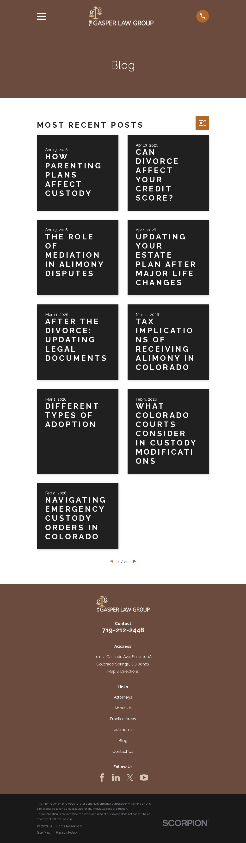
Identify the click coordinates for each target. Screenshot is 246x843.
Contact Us (122, 751)
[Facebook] (102, 777)
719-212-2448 (123, 630)
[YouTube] (144, 777)
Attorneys (123, 697)
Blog (122, 740)
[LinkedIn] (116, 777)
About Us (123, 708)
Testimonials (123, 729)
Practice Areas (123, 718)
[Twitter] (130, 777)
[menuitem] (43, 833)
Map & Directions (123, 671)
